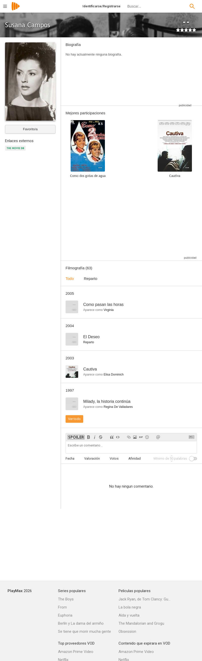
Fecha (70, 458)
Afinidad (134, 458)
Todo (70, 278)
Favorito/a (30, 129)
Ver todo (74, 419)
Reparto (90, 278)
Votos (114, 458)
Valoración (92, 458)
